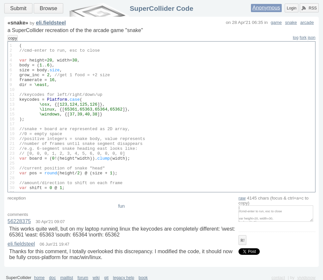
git (106, 277)
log (295, 37)
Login (291, 8)
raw (242, 198)
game (276, 22)
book (143, 277)
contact (278, 277)
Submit (18, 8)
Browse (48, 8)
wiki (96, 277)
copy (12, 38)
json (311, 37)
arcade (307, 22)
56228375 (19, 221)
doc (52, 277)
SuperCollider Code (161, 8)
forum (83, 277)
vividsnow (306, 277)
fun (121, 206)
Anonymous (266, 7)
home (39, 277)
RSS (309, 8)
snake (291, 22)
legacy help (123, 277)
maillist (66, 277)
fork (303, 37)
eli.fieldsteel (51, 23)
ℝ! (242, 240)
